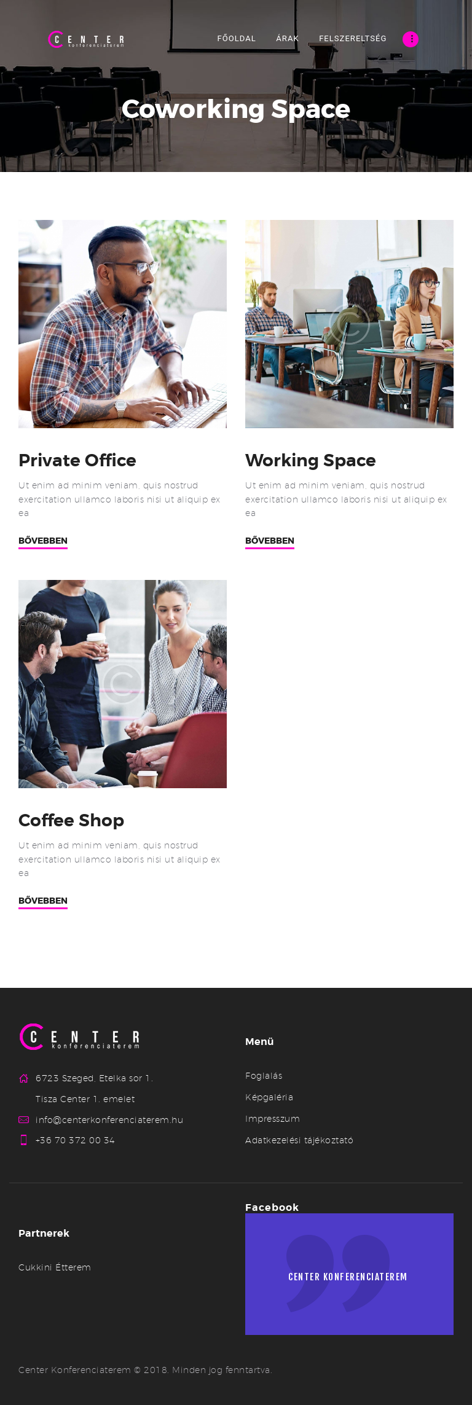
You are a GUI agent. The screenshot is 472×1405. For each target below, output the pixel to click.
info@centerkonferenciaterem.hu (109, 1120)
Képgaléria (269, 1097)
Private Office (78, 461)
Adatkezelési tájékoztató (299, 1140)
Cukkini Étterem (55, 1268)
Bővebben (43, 541)
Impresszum (272, 1119)
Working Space (312, 461)
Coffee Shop (72, 821)
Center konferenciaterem (352, 1279)
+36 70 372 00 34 (76, 1141)
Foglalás (263, 1076)
